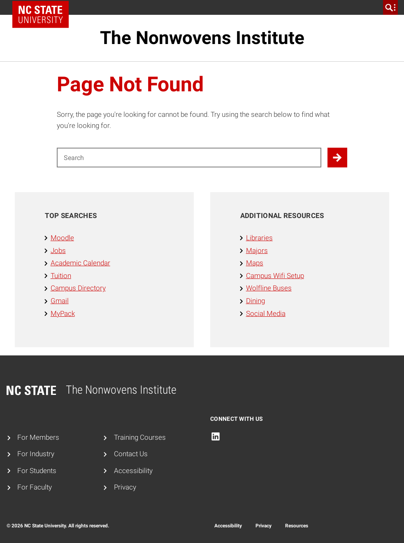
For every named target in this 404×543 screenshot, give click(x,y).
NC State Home (43, 7)
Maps (254, 263)
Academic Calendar (80, 263)
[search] (390, 7)
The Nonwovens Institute (202, 38)
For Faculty (34, 487)
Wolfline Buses (269, 288)
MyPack (63, 314)
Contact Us (131, 454)
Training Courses (140, 437)
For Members (38, 437)
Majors (257, 251)
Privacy (125, 487)
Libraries (259, 238)
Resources (296, 526)
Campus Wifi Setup (275, 276)
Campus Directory (78, 288)
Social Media (266, 314)
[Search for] (189, 157)
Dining (255, 301)
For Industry (35, 454)
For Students (36, 471)
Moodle (62, 238)
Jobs (58, 251)
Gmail (60, 301)
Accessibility (133, 471)
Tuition (61, 276)
